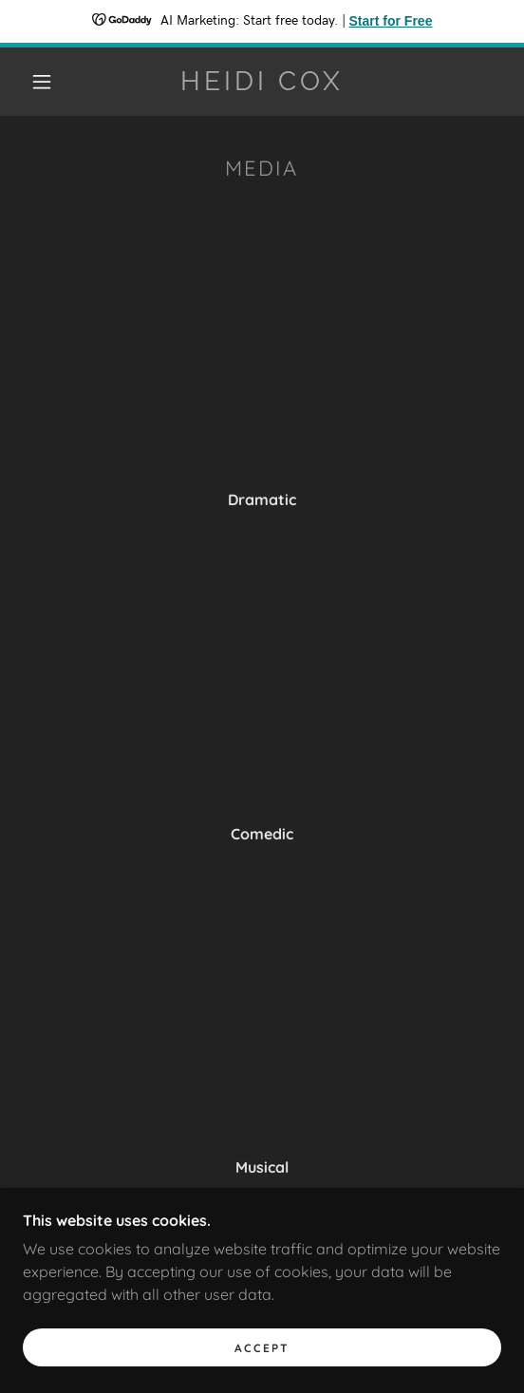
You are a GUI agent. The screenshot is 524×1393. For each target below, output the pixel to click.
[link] (261, 82)
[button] (46, 82)
